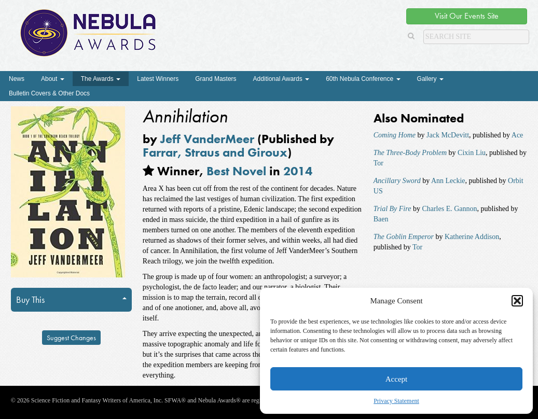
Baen (381, 219)
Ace (517, 135)
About (52, 78)
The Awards (100, 78)
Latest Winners (157, 78)
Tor (378, 163)
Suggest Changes (71, 337)
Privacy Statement (396, 400)
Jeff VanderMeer (207, 139)
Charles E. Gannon (449, 209)
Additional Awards (281, 78)
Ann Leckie (448, 181)
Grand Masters (215, 78)
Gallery (430, 78)
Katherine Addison (472, 237)
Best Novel (236, 171)
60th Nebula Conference (363, 78)
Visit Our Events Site (467, 15)
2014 (297, 171)
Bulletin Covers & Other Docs (49, 93)
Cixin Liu (472, 153)
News (16, 78)
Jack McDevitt (447, 135)
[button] (517, 301)
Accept (396, 379)
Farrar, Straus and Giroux (215, 152)
